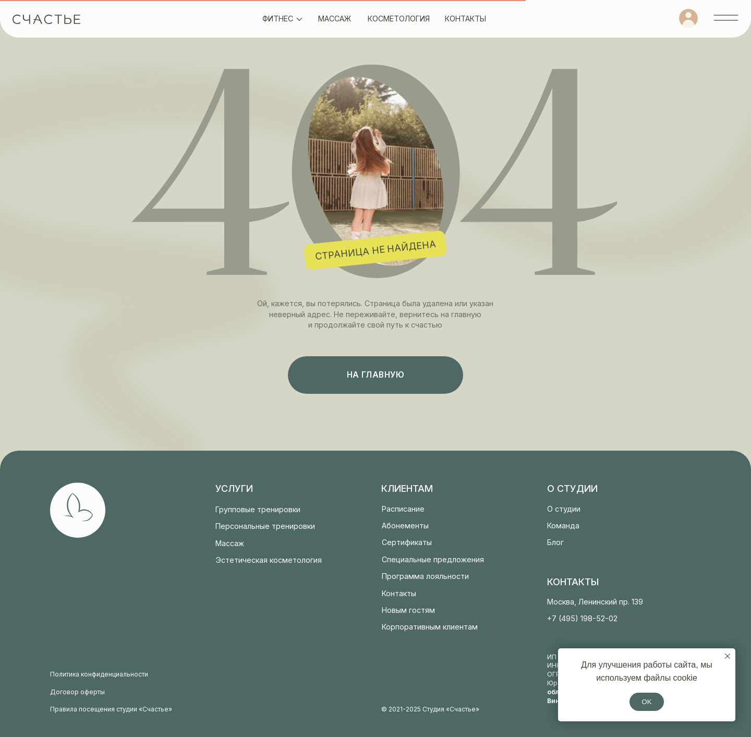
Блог (555, 542)
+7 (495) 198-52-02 (582, 618)
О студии (563, 508)
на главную (376, 375)
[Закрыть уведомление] (727, 656)
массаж (334, 18)
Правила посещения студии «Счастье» (111, 709)
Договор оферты (77, 692)
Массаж (229, 543)
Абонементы (405, 525)
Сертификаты (407, 542)
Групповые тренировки (257, 509)
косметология (399, 18)
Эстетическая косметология (268, 559)
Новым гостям (408, 610)
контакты (465, 18)
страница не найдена (375, 250)
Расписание (403, 508)
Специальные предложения (433, 559)
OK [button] (647, 702)
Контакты (399, 593)
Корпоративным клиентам (430, 626)
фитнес (277, 18)
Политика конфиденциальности (99, 674)
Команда (563, 525)
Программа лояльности (425, 576)
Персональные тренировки (265, 526)
